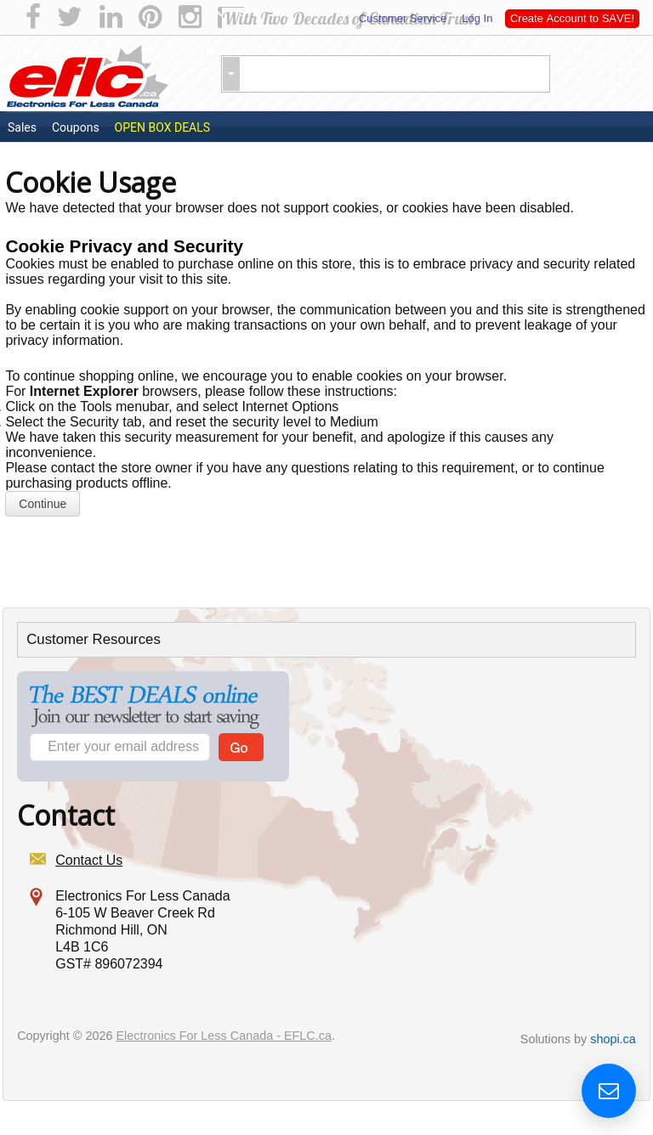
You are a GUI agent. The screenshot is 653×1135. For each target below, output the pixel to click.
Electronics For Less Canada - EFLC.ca (224, 1035)
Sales (22, 127)
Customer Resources (93, 639)
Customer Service (402, 18)
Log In (476, 18)
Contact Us (88, 860)
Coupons (75, 127)
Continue (42, 504)
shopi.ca (613, 1039)
